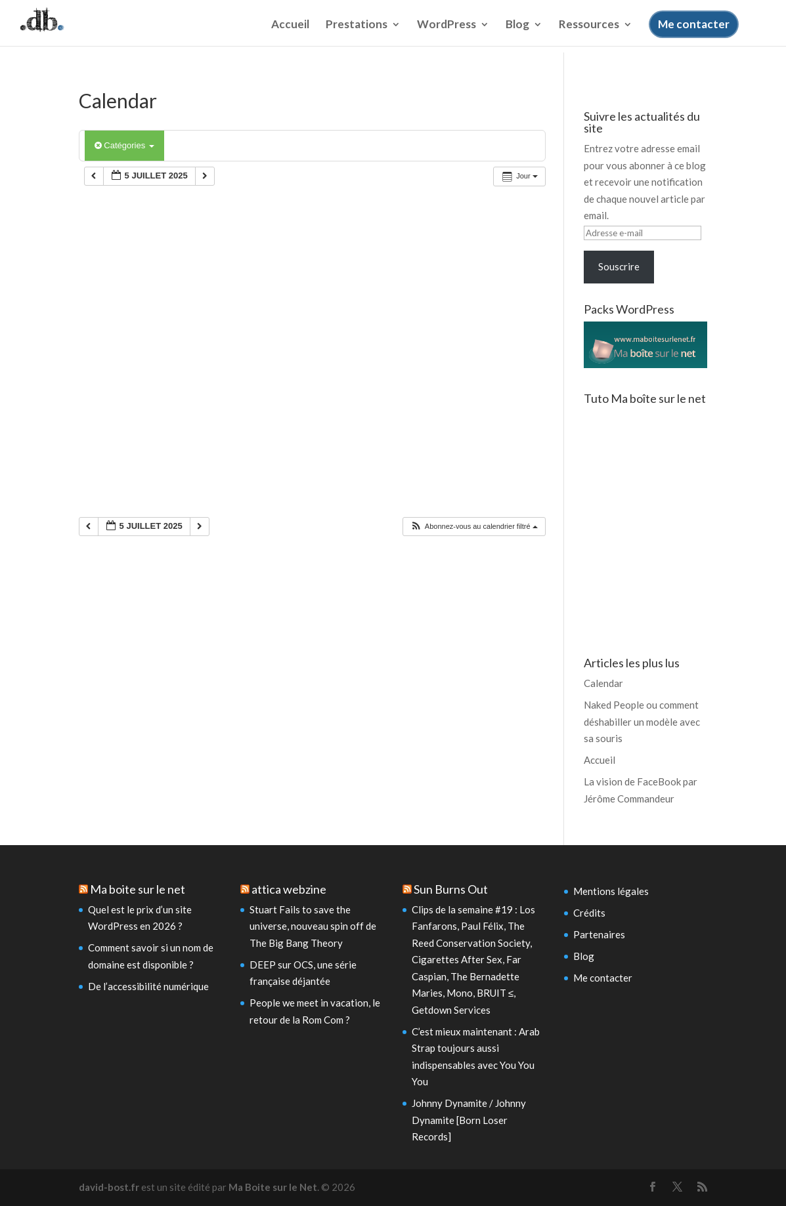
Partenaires (599, 934)
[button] (473, 526)
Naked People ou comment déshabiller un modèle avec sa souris (642, 721)
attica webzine (288, 889)
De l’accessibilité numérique (148, 986)
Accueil (290, 35)
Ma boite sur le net (137, 889)
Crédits (589, 913)
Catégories (124, 145)
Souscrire (619, 266)
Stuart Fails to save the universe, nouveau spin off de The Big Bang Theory (313, 926)
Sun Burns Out (451, 889)
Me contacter (694, 34)
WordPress (446, 35)
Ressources (589, 35)
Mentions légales (611, 891)
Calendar (603, 683)
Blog (517, 35)
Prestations (356, 35)
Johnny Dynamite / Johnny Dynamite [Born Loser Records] (469, 1119)
